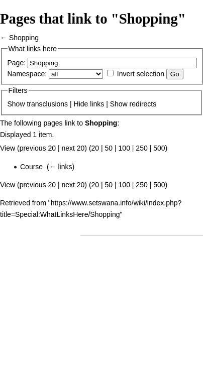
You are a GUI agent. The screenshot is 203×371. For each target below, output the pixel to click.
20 (95, 148)
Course (31, 167)
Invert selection (140, 74)
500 (159, 148)
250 (141, 148)
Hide (81, 104)
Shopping (24, 38)
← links (60, 167)
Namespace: (27, 74)
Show (16, 104)
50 (109, 148)
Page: (17, 63)
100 (124, 148)
